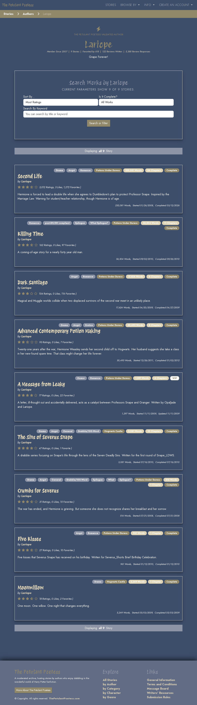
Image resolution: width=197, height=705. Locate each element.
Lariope (26, 181)
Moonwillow (31, 588)
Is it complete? (108, 97)
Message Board (157, 689)
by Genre (109, 697)
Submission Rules (158, 697)
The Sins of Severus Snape (45, 437)
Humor (81, 378)
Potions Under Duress (108, 170)
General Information (161, 680)
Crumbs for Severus (38, 491)
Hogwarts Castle (113, 431)
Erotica (89, 325)
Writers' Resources (160, 693)
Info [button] (148, 5)
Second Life (30, 176)
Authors (28, 14)
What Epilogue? (99, 223)
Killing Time (30, 234)
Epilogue (80, 223)
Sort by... (29, 97)
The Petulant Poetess (18, 5)
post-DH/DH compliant (57, 223)
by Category (111, 689)
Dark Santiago (33, 283)
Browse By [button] (129, 5)
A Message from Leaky (41, 384)
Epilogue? (125, 479)
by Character (112, 693)
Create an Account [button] (174, 5)
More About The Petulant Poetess (33, 690)
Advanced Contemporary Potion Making (59, 331)
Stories (110, 5)
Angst (72, 170)
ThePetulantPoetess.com (64, 698)
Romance (85, 170)
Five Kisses (29, 539)
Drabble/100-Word (88, 431)
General (67, 431)
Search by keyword (35, 108)
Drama (59, 170)
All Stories (110, 680)
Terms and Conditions (162, 684)
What (111, 479)
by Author (109, 684)
